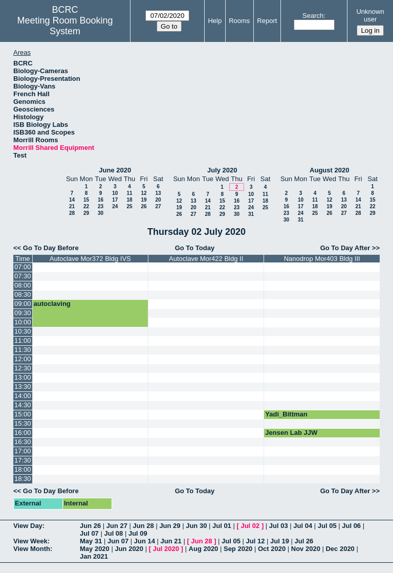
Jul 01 (221, 526)
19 (143, 200)
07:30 (22, 276)
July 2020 (222, 170)
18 (129, 200)
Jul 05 (327, 526)
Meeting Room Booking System (65, 25)
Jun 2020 (129, 549)
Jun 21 (171, 541)
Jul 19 (279, 541)
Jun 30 (196, 526)
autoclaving (52, 303)
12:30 (22, 368)
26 (143, 206)
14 (72, 200)
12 (143, 193)
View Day (27, 526)
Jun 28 (143, 526)
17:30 (22, 460)
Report (267, 21)
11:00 (22, 340)
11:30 (22, 350)
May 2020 (95, 549)
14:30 (22, 405)
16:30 (22, 442)
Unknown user (370, 15)
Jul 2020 (166, 549)
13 (158, 193)
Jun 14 (144, 541)
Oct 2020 (272, 549)
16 (100, 200)
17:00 (22, 451)
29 (86, 213)
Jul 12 (255, 541)
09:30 (22, 313)
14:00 (22, 396)
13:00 (22, 377)
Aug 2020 (204, 549)
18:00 (22, 469)
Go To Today (195, 248)
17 (115, 200)
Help (215, 21)
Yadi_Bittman (286, 414)
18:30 (22, 478)
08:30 (22, 294)
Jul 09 (137, 533)
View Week (30, 541)
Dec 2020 (339, 549)
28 (72, 213)
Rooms (239, 21)
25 (129, 206)
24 (115, 206)
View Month (31, 549)
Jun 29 (169, 526)
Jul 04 (302, 526)
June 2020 (115, 170)
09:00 (22, 303)
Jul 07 (89, 533)
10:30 (22, 331)
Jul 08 (113, 533)
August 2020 (329, 170)
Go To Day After (345, 248)
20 (158, 200)
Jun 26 (90, 526)
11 (129, 193)
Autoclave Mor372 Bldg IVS (90, 258)
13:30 (22, 386)
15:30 (22, 423)
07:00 (22, 267)
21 (72, 206)
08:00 (22, 285)
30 (100, 213)
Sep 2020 (238, 549)
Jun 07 (117, 541)
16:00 (22, 432)
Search (312, 15)
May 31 (91, 541)
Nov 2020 (305, 549)
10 (115, 193)
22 (86, 206)
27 (158, 206)
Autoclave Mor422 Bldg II (206, 258)
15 (86, 200)
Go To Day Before (51, 248)
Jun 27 (116, 526)
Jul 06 (351, 526)
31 (251, 214)
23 (100, 206)
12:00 (22, 359)
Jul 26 (303, 541)
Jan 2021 (94, 556)
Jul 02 (250, 526)
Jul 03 (278, 526)
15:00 (22, 414)
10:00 (22, 322)
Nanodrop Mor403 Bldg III (322, 258)
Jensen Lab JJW (291, 432)
